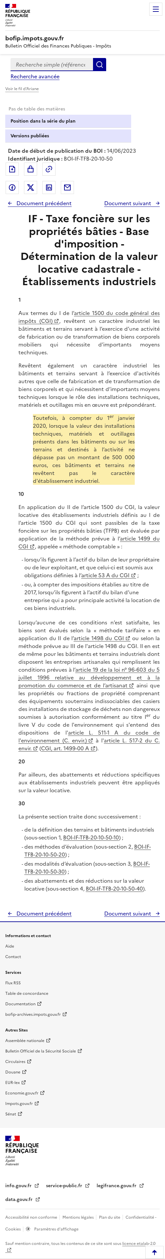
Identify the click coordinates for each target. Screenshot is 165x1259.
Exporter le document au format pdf (12, 169)
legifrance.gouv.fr (117, 1185)
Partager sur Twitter (30, 187)
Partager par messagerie (67, 187)
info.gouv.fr (19, 1185)
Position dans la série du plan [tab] (43, 121)
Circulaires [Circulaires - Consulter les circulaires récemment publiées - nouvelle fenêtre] (15, 1062)
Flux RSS (13, 983)
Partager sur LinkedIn (49, 187)
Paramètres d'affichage (56, 1229)
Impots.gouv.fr (19, 1104)
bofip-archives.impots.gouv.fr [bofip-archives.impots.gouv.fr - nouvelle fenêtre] (33, 1014)
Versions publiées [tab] (30, 135)
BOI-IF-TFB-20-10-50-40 (114, 889)
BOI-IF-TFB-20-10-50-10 (91, 837)
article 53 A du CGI (105, 575)
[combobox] (52, 64)
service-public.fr (64, 1185)
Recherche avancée (35, 76)
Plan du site (110, 1217)
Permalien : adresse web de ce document (49, 169)
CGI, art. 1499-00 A (65, 748)
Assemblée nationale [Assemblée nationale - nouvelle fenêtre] (24, 1041)
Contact (13, 957)
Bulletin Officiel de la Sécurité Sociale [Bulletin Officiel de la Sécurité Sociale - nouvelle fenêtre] (40, 1051)
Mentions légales (78, 1217)
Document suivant (128, 203)
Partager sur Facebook (12, 187)
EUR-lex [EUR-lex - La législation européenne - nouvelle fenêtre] (12, 1083)
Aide (9, 946)
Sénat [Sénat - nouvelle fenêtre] (10, 1114)
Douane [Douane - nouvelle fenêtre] (12, 1072)
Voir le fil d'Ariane (22, 89)
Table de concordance (26, 993)
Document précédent (43, 203)
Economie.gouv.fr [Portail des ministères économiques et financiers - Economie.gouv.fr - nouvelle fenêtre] (21, 1093)
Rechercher (99, 64)
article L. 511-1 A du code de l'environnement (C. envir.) (89, 736)
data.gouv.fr (19, 1199)
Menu (155, 9)
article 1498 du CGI (99, 638)
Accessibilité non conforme (31, 1217)
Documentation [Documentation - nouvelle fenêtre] (20, 1004)
